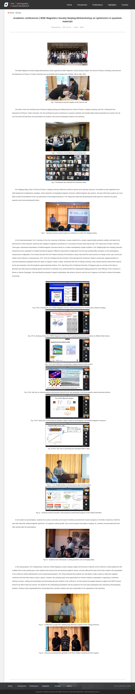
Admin (69, 686)
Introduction (82, 5)
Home (69, 5)
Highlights (112, 5)
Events (18, 13)
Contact (125, 5)
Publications (97, 5)
